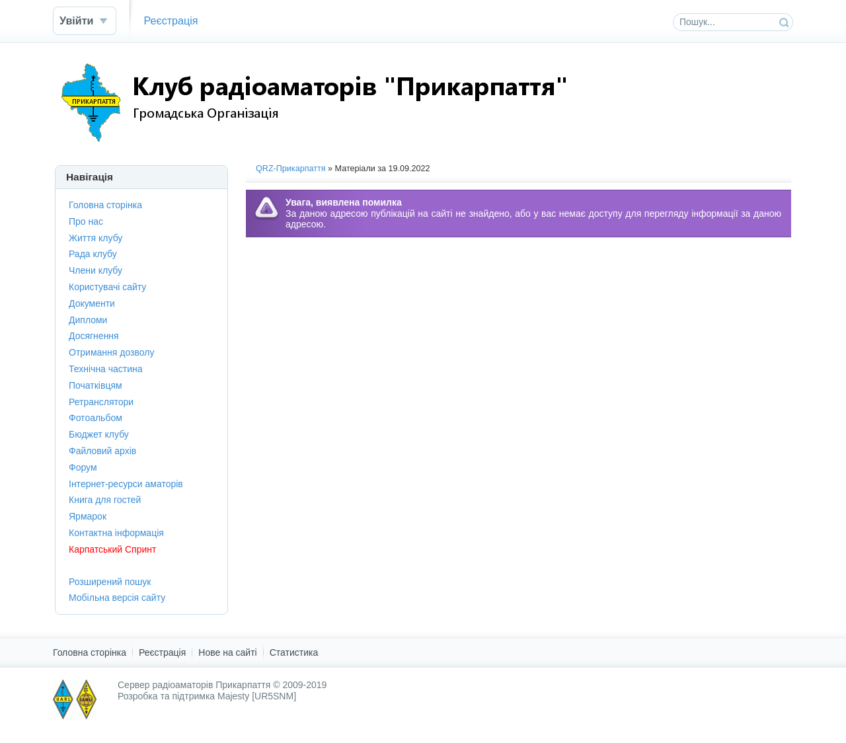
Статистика (294, 652)
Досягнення (94, 336)
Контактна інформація (116, 533)
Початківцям (95, 385)
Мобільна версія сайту (117, 597)
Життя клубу (95, 238)
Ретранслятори (101, 402)
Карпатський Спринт (112, 549)
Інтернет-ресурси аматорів (126, 484)
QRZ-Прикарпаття (291, 168)
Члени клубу (95, 270)
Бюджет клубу (99, 434)
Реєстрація (170, 20)
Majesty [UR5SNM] (256, 696)
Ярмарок (87, 516)
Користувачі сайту (107, 287)
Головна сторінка (105, 205)
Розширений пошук (110, 581)
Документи (92, 303)
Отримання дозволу (111, 352)
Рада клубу (93, 254)
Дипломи (88, 320)
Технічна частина (106, 369)
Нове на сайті (227, 652)
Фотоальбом (95, 417)
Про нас (86, 221)
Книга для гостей (105, 499)
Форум (83, 467)
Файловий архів (102, 451)
